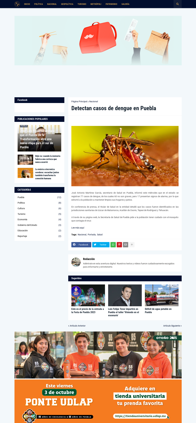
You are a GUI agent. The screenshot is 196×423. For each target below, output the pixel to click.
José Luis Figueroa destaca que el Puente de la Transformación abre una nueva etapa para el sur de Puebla (37, 139)
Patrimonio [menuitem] (111, 4)
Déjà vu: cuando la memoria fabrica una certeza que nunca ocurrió (47, 159)
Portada (92, 234)
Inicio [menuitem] (27, 4)
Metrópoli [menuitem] (96, 4)
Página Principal (79, 101)
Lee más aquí (77, 227)
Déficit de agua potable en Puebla (158, 311)
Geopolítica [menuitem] (67, 4)
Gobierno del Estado (39, 225)
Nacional (93, 101)
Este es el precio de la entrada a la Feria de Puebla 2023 (87, 311)
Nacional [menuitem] (52, 4)
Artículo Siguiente (171, 325)
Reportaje (39, 236)
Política (39, 202)
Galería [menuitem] (125, 4)
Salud (100, 234)
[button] (178, 4)
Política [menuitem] (38, 4)
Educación (39, 230)
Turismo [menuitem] (82, 4)
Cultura (39, 208)
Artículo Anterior (78, 325)
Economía (39, 219)
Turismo (39, 214)
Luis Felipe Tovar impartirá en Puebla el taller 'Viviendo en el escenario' (123, 312)
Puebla (39, 197)
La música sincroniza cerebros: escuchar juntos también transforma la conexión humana (47, 174)
